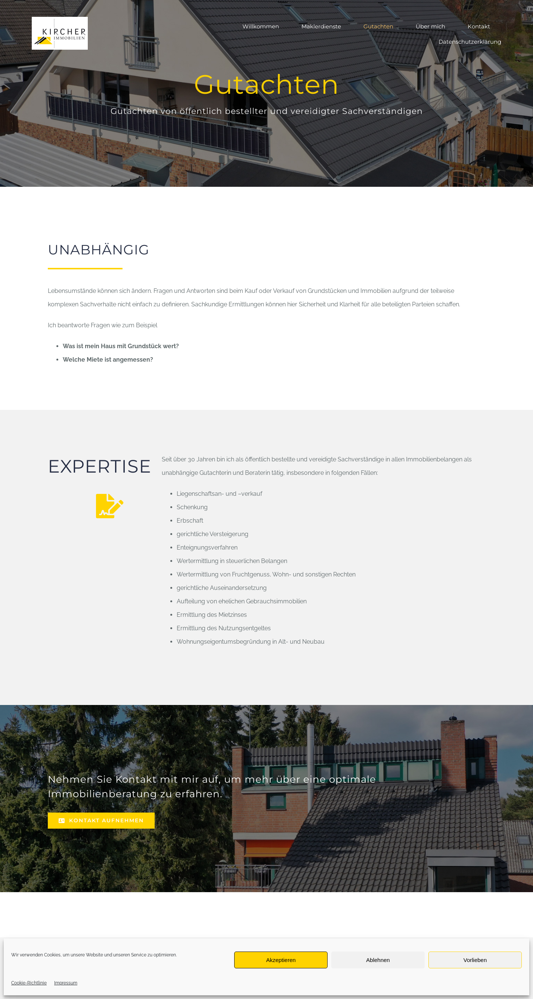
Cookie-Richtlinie (29, 983)
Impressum (65, 983)
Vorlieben (475, 960)
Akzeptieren (280, 960)
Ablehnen (378, 960)
